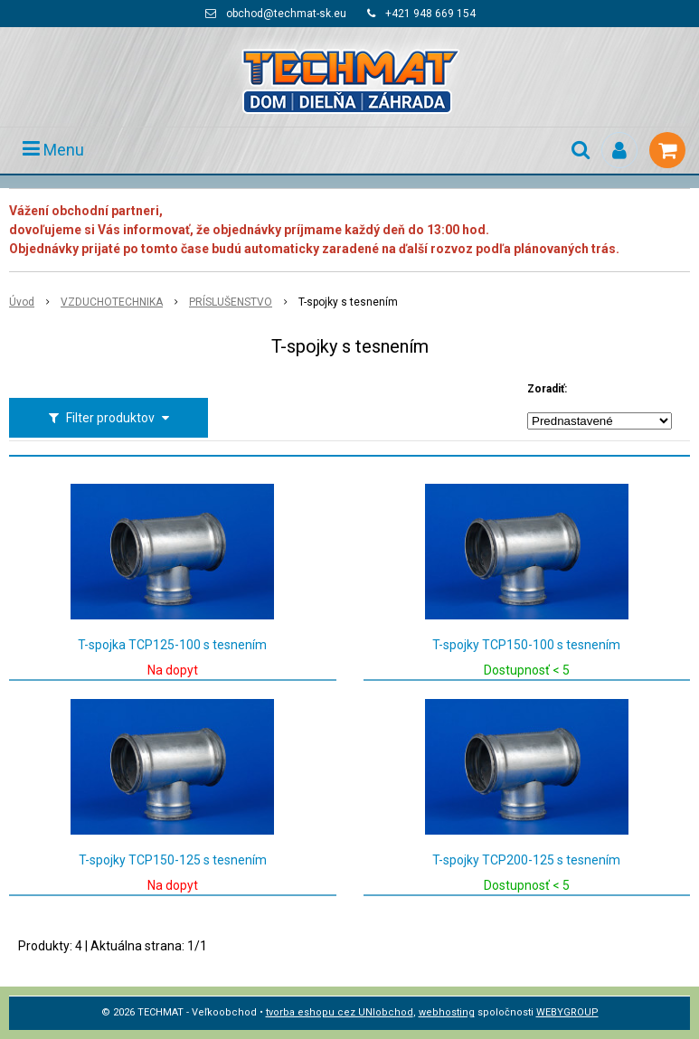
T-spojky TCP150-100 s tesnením (526, 645)
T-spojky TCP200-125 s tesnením (526, 860)
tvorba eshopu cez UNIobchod (339, 1012)
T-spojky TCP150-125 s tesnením (173, 860)
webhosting (447, 1012)
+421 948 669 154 (430, 13)
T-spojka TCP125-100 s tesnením (172, 645)
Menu (53, 149)
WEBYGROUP (567, 1012)
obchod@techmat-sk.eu (286, 13)
